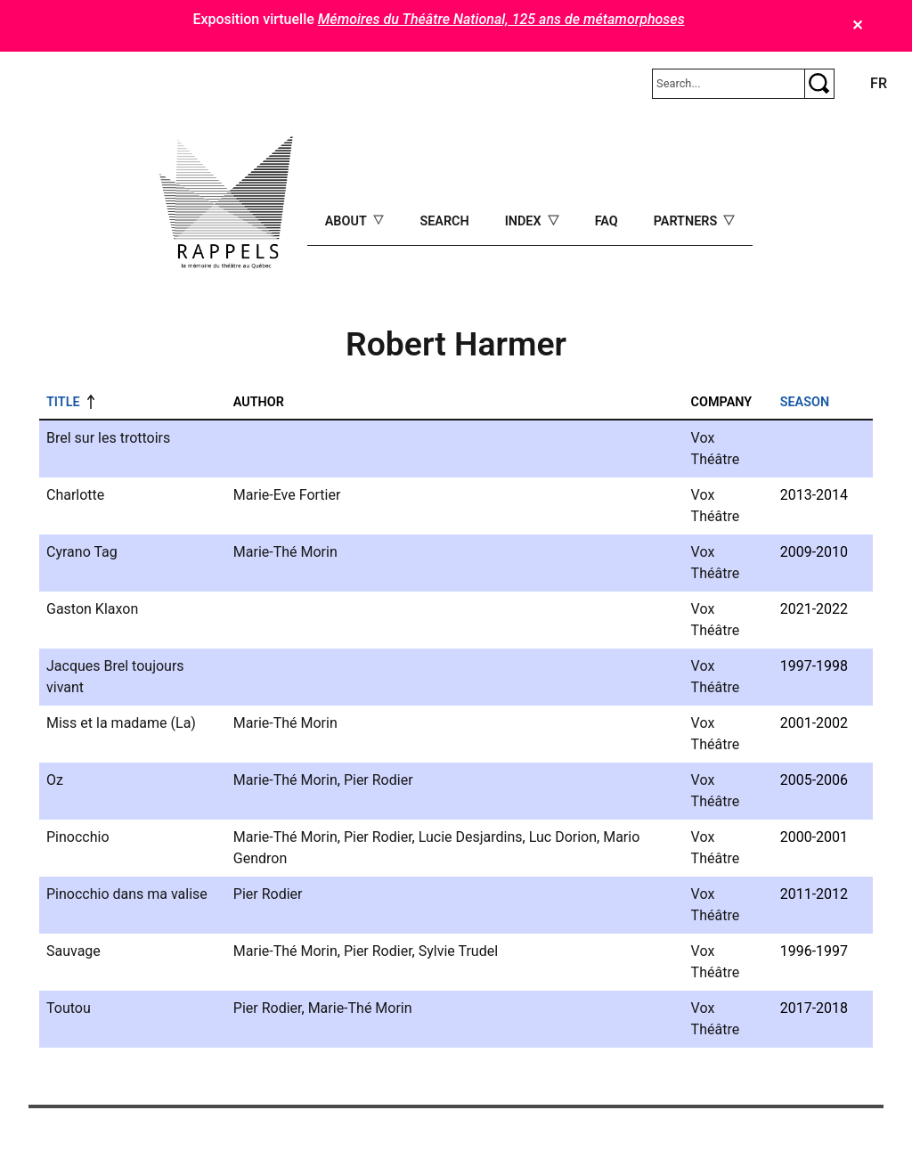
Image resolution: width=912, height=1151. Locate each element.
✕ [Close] (857, 25)
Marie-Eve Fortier (287, 494)
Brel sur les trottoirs (108, 437)
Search (443, 221)
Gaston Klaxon (92, 608)
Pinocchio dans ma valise (127, 894)
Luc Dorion (563, 837)
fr (878, 83)
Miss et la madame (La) (121, 722)
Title (63, 402)
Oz (54, 779)
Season (804, 402)
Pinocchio (78, 837)
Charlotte (75, 494)
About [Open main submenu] (347, 221)
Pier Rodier (378, 779)
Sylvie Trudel (458, 951)
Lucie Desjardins (471, 837)
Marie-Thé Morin (285, 551)
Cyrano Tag (82, 551)
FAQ (606, 221)
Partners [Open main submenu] (687, 221)
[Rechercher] (728, 84)
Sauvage (73, 951)
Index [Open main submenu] (525, 221)
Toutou (68, 1008)
